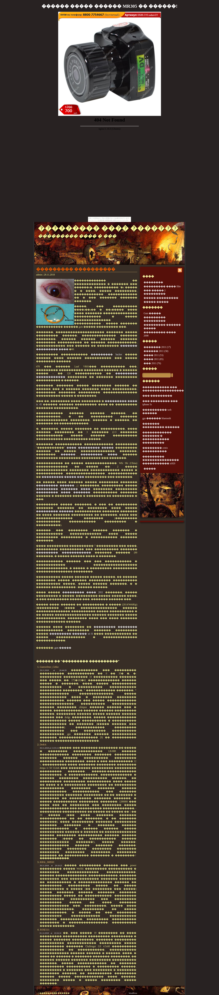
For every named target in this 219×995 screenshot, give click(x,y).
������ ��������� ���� (89, 454)
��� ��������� (157, 395)
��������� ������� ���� (63, 489)
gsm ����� (62, 647)
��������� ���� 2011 (82, 592)
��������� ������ (55, 485)
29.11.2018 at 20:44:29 (53, 670)
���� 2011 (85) (153, 359)
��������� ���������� (75, 269)
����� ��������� (161, 298)
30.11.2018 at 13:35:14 (49, 748)
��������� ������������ (63, 552)
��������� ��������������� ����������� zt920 (160, 460)
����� (149, 368)
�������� (153, 282)
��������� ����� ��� (63, 477)
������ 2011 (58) (156, 351)
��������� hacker (106, 354)
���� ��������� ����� (90, 447)
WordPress (133, 993)
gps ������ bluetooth (156, 418)
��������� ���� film (162, 286)
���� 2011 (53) (153, 355)
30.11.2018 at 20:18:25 (51, 865)
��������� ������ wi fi (71, 633)
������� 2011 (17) (157, 347)
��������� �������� (115, 627)
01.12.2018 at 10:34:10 (50, 933)
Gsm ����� (152, 313)
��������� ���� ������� (108, 228)
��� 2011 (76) (152, 363)
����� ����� (156, 302)
